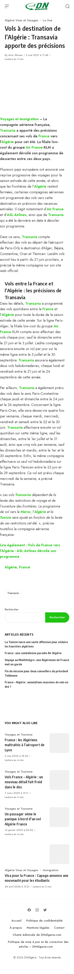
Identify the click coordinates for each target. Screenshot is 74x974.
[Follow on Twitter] (45, 909)
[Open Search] (67, 6)
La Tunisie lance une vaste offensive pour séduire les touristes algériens (36, 644)
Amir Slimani (15, 55)
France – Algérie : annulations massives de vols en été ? (36, 684)
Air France (34, 147)
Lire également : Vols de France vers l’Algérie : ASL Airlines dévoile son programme (30, 551)
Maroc (26, 511)
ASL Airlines (16, 214)
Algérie (8, 141)
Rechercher (12, 609)
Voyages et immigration (19, 119)
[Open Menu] (7, 6)
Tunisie (5, 517)
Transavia (7, 130)
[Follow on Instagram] (37, 909)
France (44, 136)
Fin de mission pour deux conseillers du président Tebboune (36, 673)
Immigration (50, 870)
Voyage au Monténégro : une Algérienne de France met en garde (37, 662)
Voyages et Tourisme (19, 734)
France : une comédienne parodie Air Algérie (33, 653)
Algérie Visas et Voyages (21, 20)
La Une (47, 20)
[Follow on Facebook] (29, 909)
